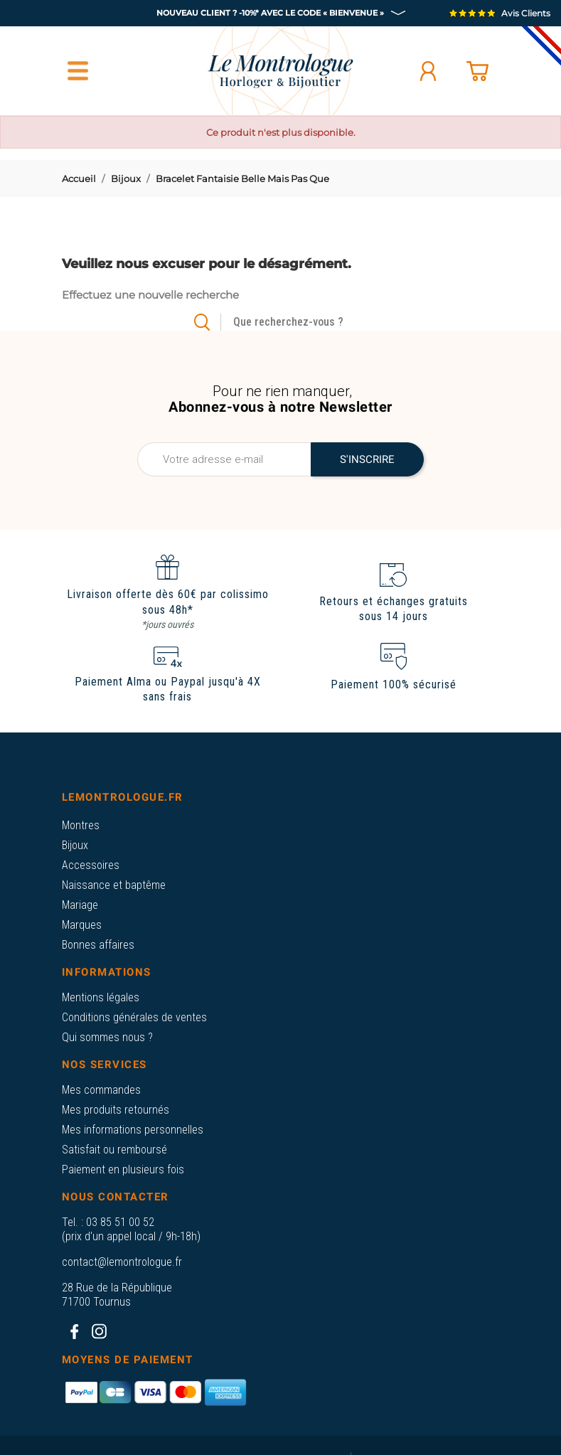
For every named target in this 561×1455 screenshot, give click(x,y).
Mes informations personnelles (132, 1129)
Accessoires (90, 865)
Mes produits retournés (115, 1109)
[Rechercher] (305, 322)
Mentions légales (100, 997)
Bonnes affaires (98, 945)
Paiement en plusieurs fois (123, 1169)
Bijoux (75, 845)
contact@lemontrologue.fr (122, 1262)
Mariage (80, 905)
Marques (82, 925)
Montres (81, 825)
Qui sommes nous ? (107, 1037)
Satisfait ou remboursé (114, 1149)
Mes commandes (101, 1090)
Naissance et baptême (114, 885)
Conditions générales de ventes (134, 1017)
